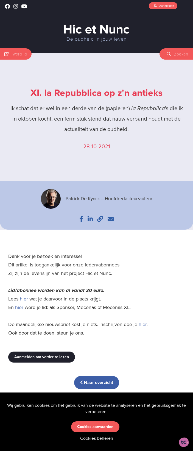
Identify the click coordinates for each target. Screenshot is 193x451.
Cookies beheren (96, 438)
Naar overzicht (96, 382)
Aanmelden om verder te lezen (41, 357)
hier (24, 298)
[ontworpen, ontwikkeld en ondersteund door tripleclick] (184, 442)
